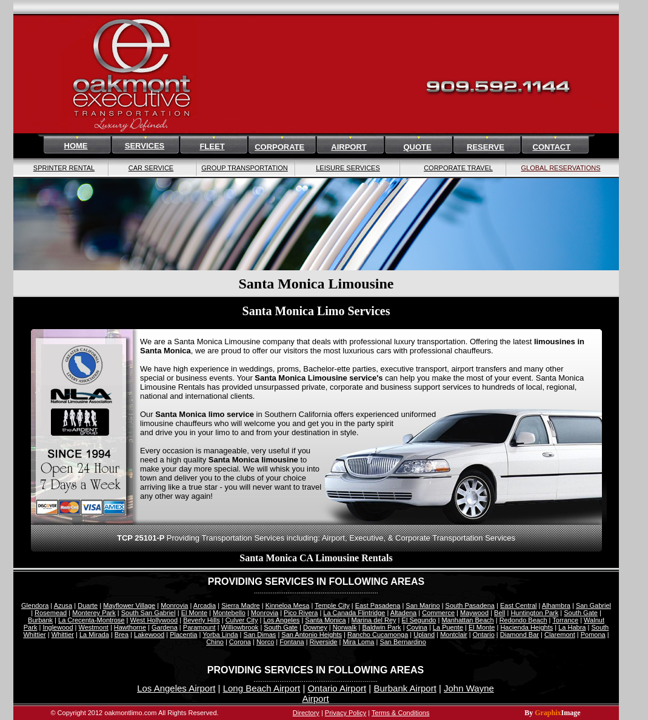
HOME (76, 145)
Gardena (165, 627)
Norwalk (345, 627)
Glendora (34, 605)
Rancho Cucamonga (377, 634)
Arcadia (204, 605)
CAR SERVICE (151, 168)
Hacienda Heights (526, 627)
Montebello (229, 612)
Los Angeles (281, 620)
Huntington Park (534, 612)
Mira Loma (358, 641)
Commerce (438, 612)
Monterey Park (94, 612)
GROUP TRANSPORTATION (244, 168)
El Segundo (419, 620)
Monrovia (174, 605)
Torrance (565, 620)
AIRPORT (349, 147)
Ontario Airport (336, 688)
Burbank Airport (404, 688)
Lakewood (149, 634)
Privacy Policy (345, 712)
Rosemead (51, 612)
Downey (315, 627)
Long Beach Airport (262, 688)
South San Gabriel (148, 612)
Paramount (199, 627)
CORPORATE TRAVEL (458, 168)
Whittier (63, 634)
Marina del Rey (374, 620)
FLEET (211, 146)
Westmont (94, 627)
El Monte (194, 612)
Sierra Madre (240, 605)
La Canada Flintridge (354, 612)
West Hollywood (154, 620)
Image (571, 712)
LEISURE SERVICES (348, 168)
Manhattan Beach (467, 620)
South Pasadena (470, 605)
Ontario (484, 634)
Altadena (403, 612)
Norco (265, 641)
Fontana (291, 641)
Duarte (88, 605)
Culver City (241, 620)
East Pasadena (378, 605)
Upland (424, 634)
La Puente (448, 627)
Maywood (474, 612)
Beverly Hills (201, 620)
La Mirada (94, 634)
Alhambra (556, 605)
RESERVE (485, 147)
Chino (215, 641)
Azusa (63, 605)
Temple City (332, 605)
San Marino (422, 605)
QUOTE (417, 147)
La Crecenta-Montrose (91, 620)
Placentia (183, 634)
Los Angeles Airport (176, 688)
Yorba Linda (220, 634)
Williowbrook (240, 627)
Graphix (548, 712)
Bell (499, 612)
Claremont (559, 634)
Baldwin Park (381, 627)
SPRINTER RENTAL (64, 168)
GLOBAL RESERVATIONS (560, 168)
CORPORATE (279, 147)
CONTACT (552, 147)
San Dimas (260, 634)
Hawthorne (130, 627)
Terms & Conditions (400, 712)
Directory (306, 712)
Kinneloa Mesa (288, 605)
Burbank (40, 620)
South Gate (581, 612)
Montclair (453, 634)
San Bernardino (402, 641)
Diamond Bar (519, 634)
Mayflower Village (129, 605)
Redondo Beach (523, 620)
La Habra (572, 627)
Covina (417, 627)
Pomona (593, 634)
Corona (240, 641)
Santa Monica (325, 620)
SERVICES (145, 145)
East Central (518, 605)
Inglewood (57, 627)
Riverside (324, 641)
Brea (122, 634)
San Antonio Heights (311, 634)
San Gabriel (593, 605)
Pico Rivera (301, 612)
